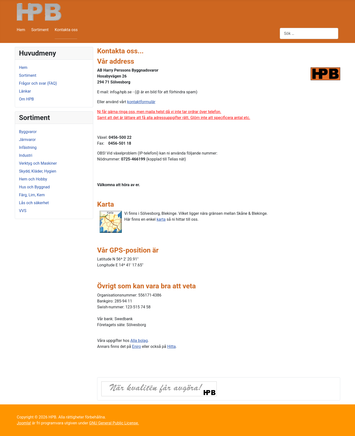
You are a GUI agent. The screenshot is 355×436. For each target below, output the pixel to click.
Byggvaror (28, 131)
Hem (21, 29)
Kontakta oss (66, 29)
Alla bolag (139, 340)
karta (161, 219)
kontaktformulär (141, 101)
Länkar (25, 91)
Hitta (171, 346)
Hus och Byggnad (34, 187)
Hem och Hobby (33, 179)
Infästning (28, 147)
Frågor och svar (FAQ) (38, 83)
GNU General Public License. (114, 423)
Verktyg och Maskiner (38, 163)
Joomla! (24, 423)
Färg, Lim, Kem (32, 195)
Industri (25, 155)
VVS (22, 210)
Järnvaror (27, 139)
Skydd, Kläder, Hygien (37, 171)
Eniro (136, 346)
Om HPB (26, 99)
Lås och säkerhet (34, 202)
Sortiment (40, 29)
